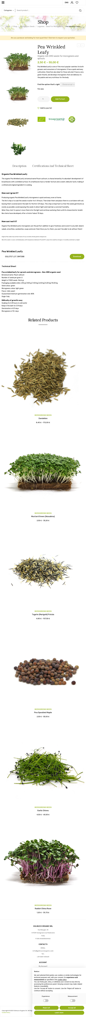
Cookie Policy (6, 1012)
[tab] (19, 166)
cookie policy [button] (62, 980)
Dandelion (43, 418)
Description (19, 166)
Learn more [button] (59, 1013)
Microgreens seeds (27, 26)
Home (8, 26)
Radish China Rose (43, 908)
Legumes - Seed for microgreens (50, 26)
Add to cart (60, 99)
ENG (66, 2)
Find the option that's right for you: (49, 87)
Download (77, 257)
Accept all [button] (72, 1008)
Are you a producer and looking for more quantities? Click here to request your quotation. (43, 38)
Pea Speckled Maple (82, 45)
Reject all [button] (46, 1008)
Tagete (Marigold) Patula (43, 614)
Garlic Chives (43, 810)
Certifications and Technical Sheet (53, 166)
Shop (15, 26)
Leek (78, 45)
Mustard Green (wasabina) (43, 516)
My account (43, 966)
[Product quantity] (44, 99)
